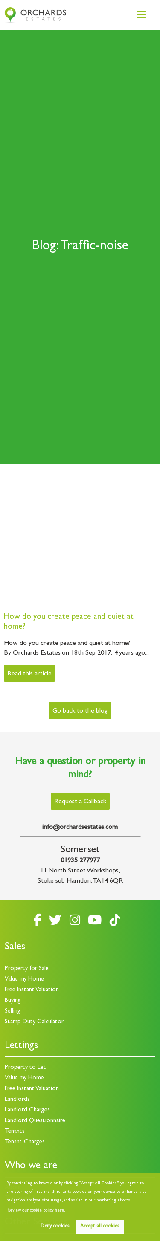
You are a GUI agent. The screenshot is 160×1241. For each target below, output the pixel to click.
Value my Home (24, 979)
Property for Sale (27, 969)
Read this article (29, 674)
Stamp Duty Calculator (34, 1022)
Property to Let (25, 1068)
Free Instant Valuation (32, 990)
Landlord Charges (27, 1110)
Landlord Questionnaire (35, 1121)
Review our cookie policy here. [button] (36, 1211)
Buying (13, 1001)
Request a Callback (80, 802)
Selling (12, 1011)
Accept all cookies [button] (99, 1226)
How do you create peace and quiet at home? (68, 622)
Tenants (15, 1131)
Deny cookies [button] (55, 1226)
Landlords (17, 1100)
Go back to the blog (79, 711)
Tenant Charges (25, 1142)
